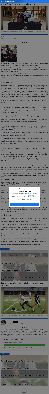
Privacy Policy (31, 195)
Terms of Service (28, 193)
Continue (24, 204)
